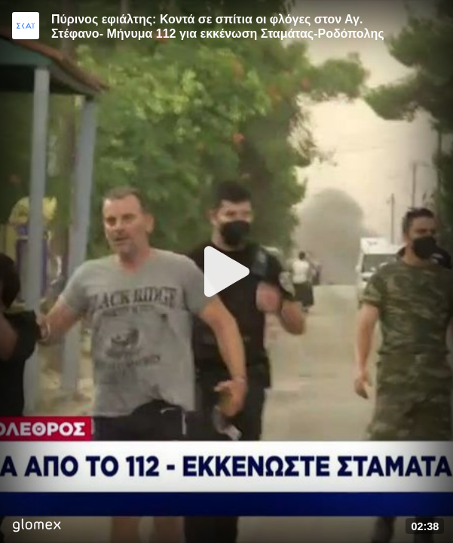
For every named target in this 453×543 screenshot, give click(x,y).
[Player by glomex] (36, 526)
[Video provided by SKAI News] (25, 25)
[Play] (227, 271)
